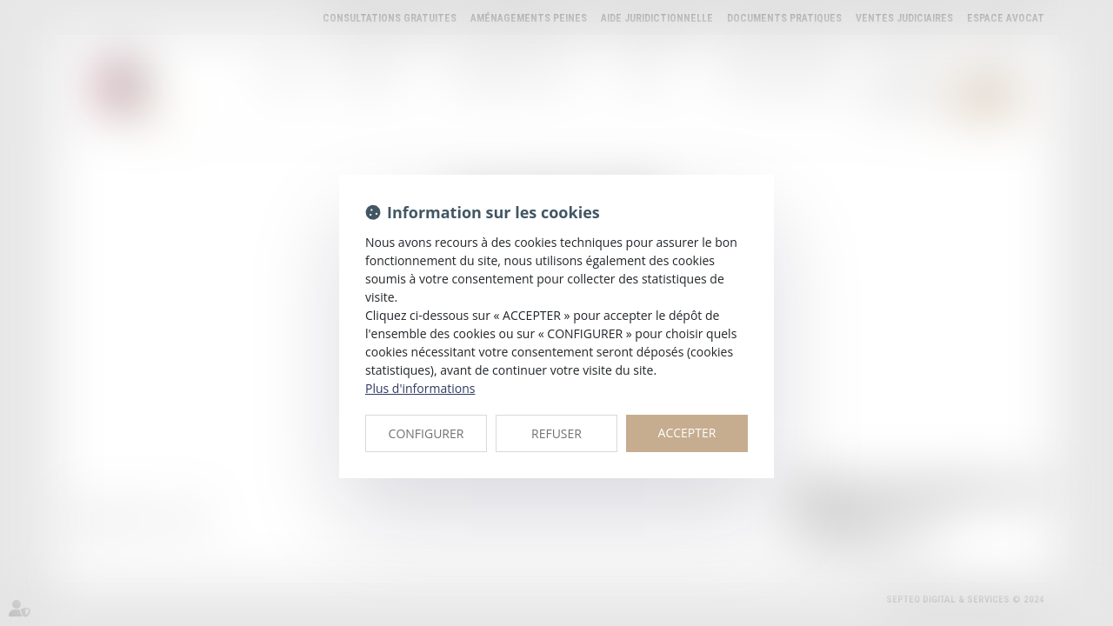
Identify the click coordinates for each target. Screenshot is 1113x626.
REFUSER (556, 433)
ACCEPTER (687, 432)
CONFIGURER (426, 433)
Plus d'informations (420, 388)
